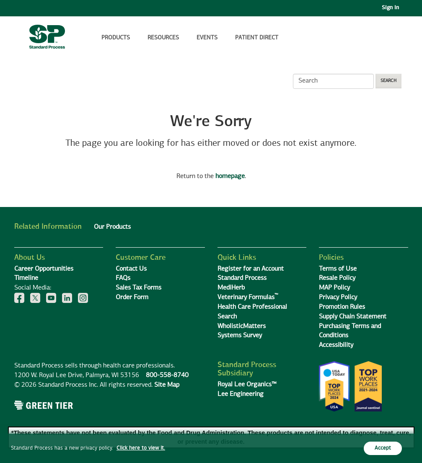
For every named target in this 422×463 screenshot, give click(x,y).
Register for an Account (250, 269)
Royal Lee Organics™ (247, 384)
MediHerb (231, 288)
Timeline (26, 278)
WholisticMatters (241, 326)
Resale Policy (337, 278)
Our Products (112, 227)
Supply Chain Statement (352, 316)
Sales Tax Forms (138, 288)
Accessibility (336, 345)
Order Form (132, 297)
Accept (383, 448)
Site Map (166, 385)
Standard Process (242, 278)
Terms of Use (338, 269)
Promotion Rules (342, 307)
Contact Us (131, 269)
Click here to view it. (141, 448)
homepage (230, 176)
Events (207, 38)
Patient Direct (257, 38)
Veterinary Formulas (247, 297)
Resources (163, 38)
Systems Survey (239, 335)
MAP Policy (334, 288)
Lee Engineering (240, 394)
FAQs (123, 278)
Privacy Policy (338, 297)
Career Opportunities (43, 269)
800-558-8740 (167, 375)
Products (115, 38)
